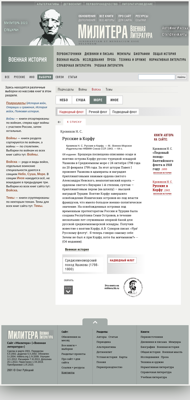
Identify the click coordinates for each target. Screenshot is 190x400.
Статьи (72, 77)
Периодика (104, 342)
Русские (19, 77)
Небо (22, 174)
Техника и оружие (152, 362)
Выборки (45, 77)
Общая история (150, 352)
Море (41, 174)
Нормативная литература (157, 367)
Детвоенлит (104, 352)
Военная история (27, 59)
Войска (11, 161)
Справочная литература (156, 372)
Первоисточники (152, 337)
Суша (31, 174)
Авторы (102, 337)
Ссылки (73, 367)
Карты (123, 357)
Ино (32, 77)
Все (7, 77)
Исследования (150, 357)
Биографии (148, 347)
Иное (21, 178)
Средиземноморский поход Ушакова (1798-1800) (82, 264)
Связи (60, 77)
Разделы (74, 354)
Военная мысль (172, 352)
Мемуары (175, 342)
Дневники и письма (154, 342)
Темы (10, 197)
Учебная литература (154, 377)
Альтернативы (106, 347)
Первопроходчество (109, 367)
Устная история (107, 357)
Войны (11, 138)
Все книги (69, 347)
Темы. (38, 205)
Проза (165, 357)
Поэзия (101, 362)
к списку (74, 122)
